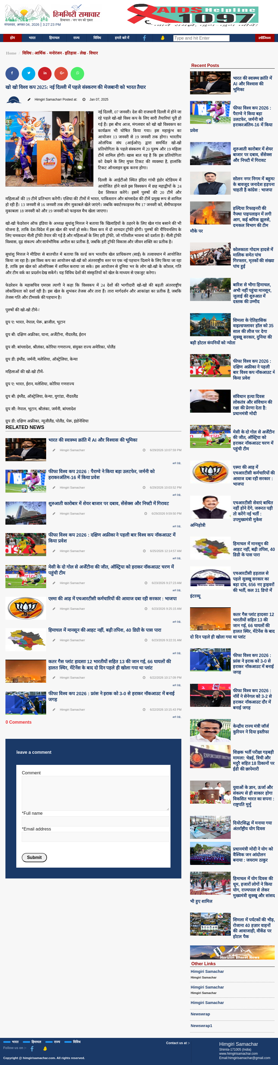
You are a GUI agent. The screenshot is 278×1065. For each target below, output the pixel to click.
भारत (32, 38)
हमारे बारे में (122, 38)
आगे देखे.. (176, 463)
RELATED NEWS (24, 427)
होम (12, 38)
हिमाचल (54, 38)
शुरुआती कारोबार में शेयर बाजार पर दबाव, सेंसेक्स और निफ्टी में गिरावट (108, 503)
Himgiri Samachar (207, 971)
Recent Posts (205, 65)
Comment (31, 773)
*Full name (32, 813)
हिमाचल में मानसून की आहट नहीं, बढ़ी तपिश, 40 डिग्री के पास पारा (104, 630)
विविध (97, 38)
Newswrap (200, 1014)
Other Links (203, 963)
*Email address (36, 829)
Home (11, 53)
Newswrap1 (201, 1026)
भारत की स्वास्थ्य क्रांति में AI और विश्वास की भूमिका (92, 440)
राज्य (76, 38)
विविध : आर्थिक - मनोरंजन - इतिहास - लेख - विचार (60, 53)
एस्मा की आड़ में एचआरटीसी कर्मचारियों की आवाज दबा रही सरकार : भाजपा (112, 598)
